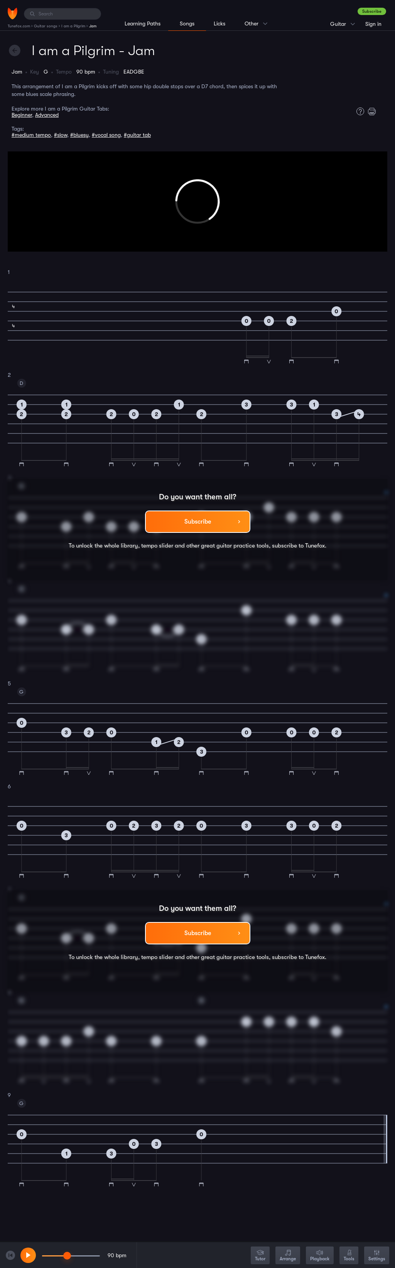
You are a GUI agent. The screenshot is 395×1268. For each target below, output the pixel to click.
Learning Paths (142, 23)
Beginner (22, 115)
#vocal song (106, 135)
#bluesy (79, 135)
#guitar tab (137, 135)
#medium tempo (31, 135)
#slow (60, 135)
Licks (219, 23)
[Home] (12, 13)
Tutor (260, 1256)
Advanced (47, 115)
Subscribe (371, 11)
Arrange (288, 1256)
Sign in (373, 24)
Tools (349, 1256)
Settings (376, 1256)
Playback (319, 1256)
